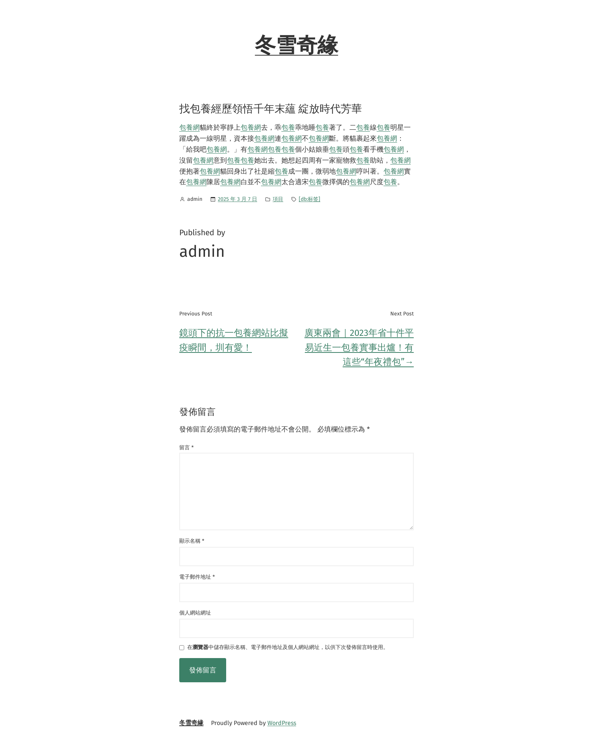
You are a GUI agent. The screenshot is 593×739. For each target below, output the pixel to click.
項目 (278, 199)
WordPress (281, 723)
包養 (288, 127)
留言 (186, 447)
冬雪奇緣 (296, 45)
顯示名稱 (191, 541)
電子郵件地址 (197, 577)
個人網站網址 (195, 613)
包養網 (189, 127)
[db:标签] (309, 199)
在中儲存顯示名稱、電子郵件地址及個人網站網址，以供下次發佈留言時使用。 (287, 648)
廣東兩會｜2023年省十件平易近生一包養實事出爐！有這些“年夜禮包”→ (359, 347)
